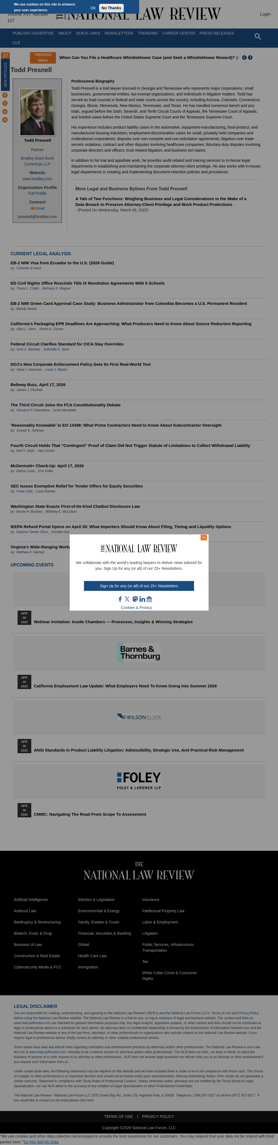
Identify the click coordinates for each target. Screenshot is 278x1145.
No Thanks (111, 8)
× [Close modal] (204, 537)
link (142, 599)
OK (93, 8)
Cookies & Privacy (136, 607)
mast (135, 599)
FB (120, 599)
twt (128, 599)
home (149, 599)
